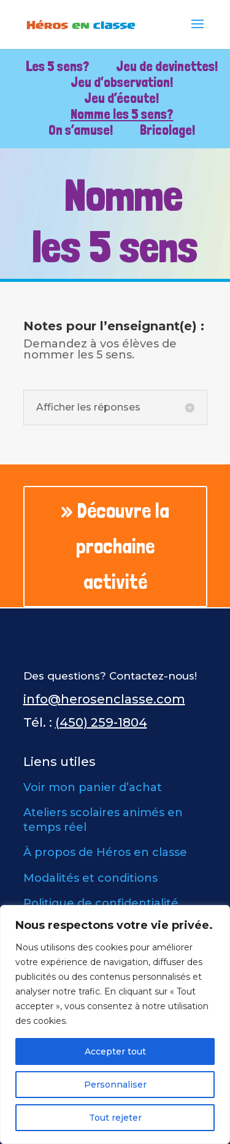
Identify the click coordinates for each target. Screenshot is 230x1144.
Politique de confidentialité (100, 903)
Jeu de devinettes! (167, 66)
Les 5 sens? (58, 66)
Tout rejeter (115, 1117)
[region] (115, 1024)
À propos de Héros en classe (105, 852)
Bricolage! (167, 130)
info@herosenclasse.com (104, 699)
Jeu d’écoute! (122, 98)
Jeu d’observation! (122, 82)
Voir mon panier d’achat (92, 787)
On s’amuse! (80, 130)
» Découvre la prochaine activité (115, 546)
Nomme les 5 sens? (122, 114)
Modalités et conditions (90, 878)
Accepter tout (115, 1051)
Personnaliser (115, 1084)
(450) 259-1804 (101, 722)
